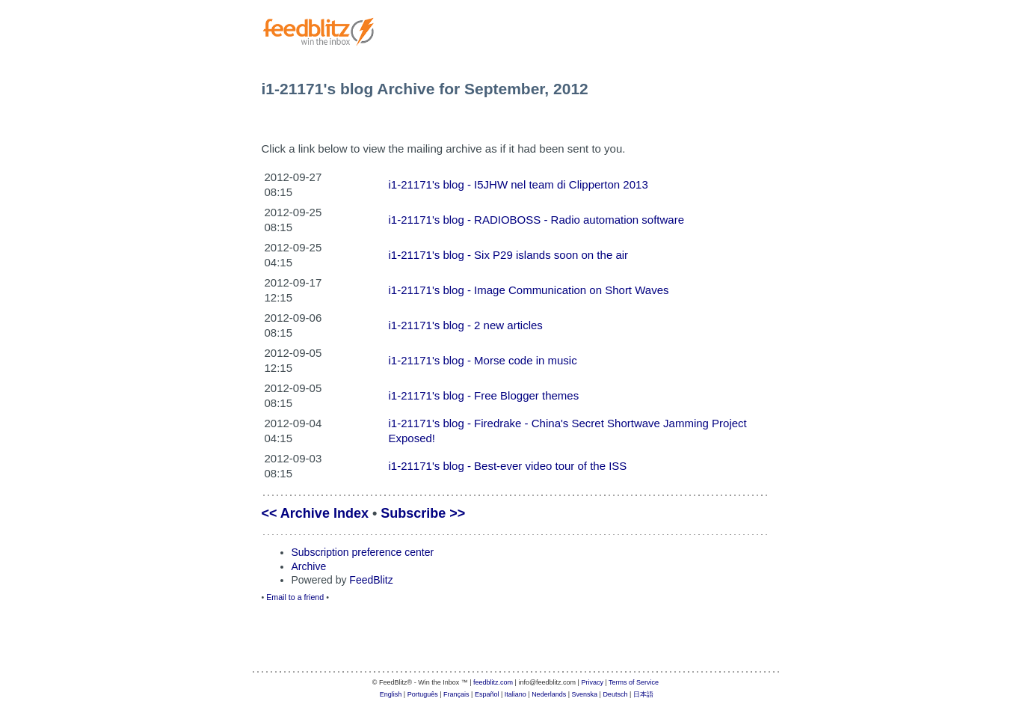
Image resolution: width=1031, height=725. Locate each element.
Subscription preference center (363, 552)
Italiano (515, 694)
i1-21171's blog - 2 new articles (466, 325)
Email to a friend (295, 597)
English (391, 694)
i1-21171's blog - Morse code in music (483, 360)
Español (487, 694)
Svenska (585, 694)
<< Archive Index (315, 513)
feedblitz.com (493, 682)
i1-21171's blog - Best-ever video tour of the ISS (508, 465)
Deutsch (615, 694)
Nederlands (549, 694)
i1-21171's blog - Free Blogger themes (484, 395)
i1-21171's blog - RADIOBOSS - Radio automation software (537, 219)
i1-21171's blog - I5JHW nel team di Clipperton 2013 (518, 184)
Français (456, 694)
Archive (309, 566)
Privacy (592, 682)
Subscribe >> (423, 513)
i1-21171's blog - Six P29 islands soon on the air (509, 254)
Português (422, 694)
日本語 (643, 694)
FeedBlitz (371, 580)
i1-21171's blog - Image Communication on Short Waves (529, 290)
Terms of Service (634, 682)
